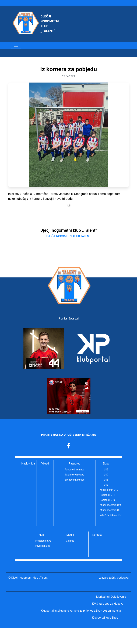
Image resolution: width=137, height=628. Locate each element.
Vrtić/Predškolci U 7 (108, 515)
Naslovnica (28, 463)
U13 (106, 484)
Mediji (70, 534)
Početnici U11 (107, 494)
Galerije (70, 540)
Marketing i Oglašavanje (111, 596)
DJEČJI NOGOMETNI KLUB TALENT (68, 236)
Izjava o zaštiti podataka (114, 577)
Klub (41, 534)
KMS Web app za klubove (107, 603)
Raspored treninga (75, 469)
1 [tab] (68, 205)
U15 (106, 479)
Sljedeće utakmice (74, 479)
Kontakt (97, 534)
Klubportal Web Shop (105, 617)
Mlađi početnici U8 (108, 510)
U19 (106, 469)
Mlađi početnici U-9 (108, 505)
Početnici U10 (107, 500)
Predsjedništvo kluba (43, 540)
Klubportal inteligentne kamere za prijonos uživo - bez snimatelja (81, 610)
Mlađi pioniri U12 (108, 489)
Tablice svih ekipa (74, 474)
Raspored (74, 463)
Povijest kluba (42, 545)
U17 (106, 474)
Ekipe (106, 463)
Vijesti (45, 463)
